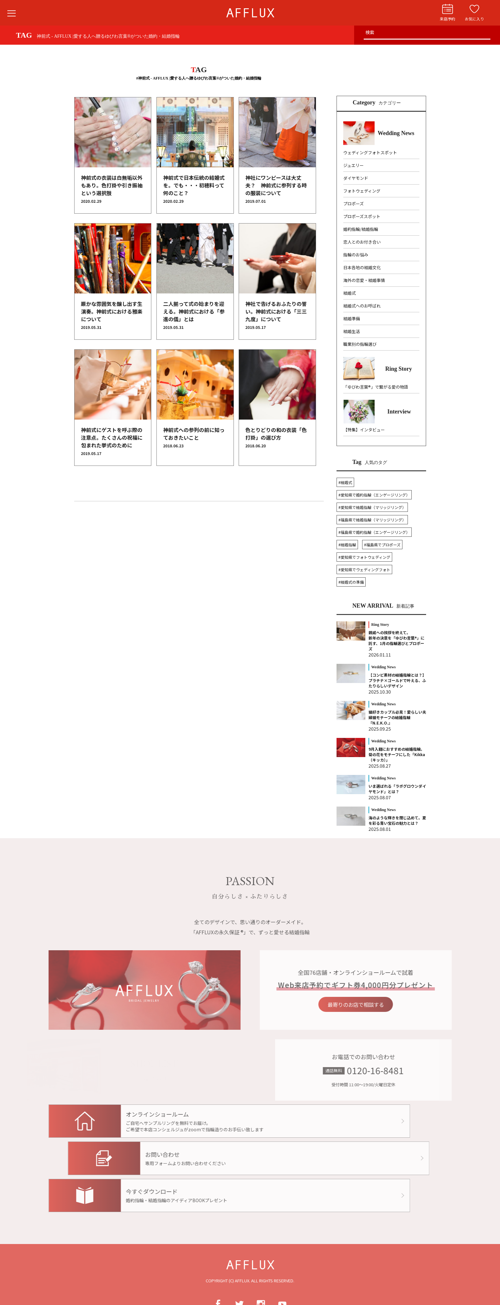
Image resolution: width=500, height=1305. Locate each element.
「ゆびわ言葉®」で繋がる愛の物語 (375, 387)
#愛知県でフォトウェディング (364, 557)
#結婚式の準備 (351, 582)
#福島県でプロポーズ (382, 544)
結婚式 (349, 293)
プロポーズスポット (361, 216)
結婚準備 (351, 318)
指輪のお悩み (355, 255)
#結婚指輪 (347, 544)
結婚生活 (351, 331)
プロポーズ (353, 204)
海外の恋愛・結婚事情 (364, 280)
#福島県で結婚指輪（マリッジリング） (372, 519)
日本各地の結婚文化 (362, 267)
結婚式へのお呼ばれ (362, 306)
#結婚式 (345, 482)
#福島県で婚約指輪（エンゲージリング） (374, 532)
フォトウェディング (361, 191)
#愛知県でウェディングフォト (364, 569)
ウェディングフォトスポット (370, 152)
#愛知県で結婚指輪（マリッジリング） (372, 507)
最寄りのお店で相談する (371, 1004)
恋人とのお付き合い (362, 242)
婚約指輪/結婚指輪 (360, 229)
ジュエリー (353, 165)
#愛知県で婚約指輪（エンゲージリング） (374, 494)
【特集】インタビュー (364, 430)
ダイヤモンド (355, 178)
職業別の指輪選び (360, 344)
